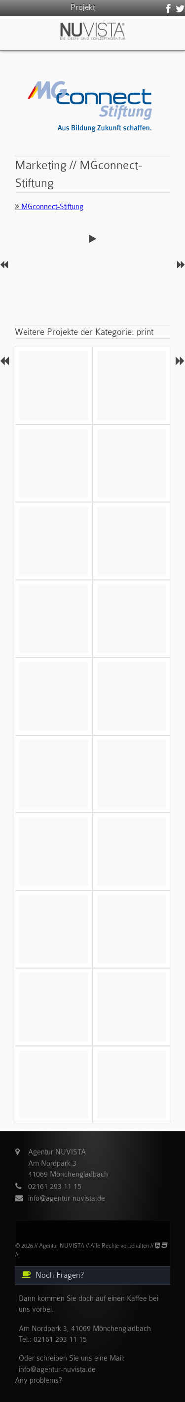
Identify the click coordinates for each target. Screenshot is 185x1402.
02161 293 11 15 (54, 1186)
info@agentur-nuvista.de (66, 1198)
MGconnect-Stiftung (49, 207)
